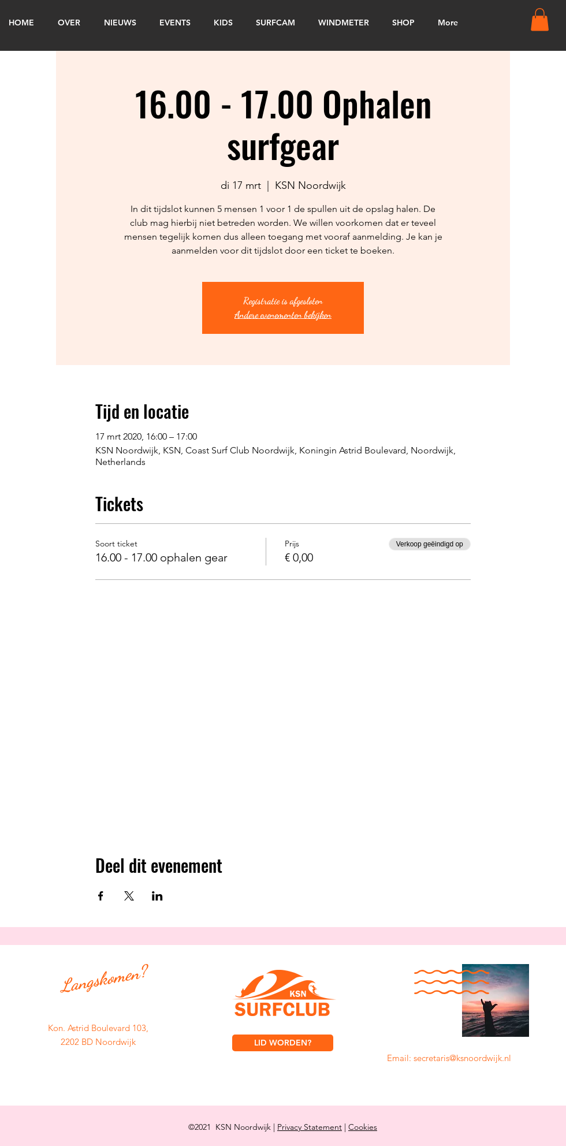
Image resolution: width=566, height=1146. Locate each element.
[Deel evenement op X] (129, 896)
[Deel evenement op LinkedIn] (157, 896)
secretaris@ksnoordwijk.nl (462, 1057)
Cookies (362, 1127)
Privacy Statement (309, 1127)
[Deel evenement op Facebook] (100, 896)
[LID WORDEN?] (282, 1043)
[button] (539, 19)
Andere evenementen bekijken (283, 314)
